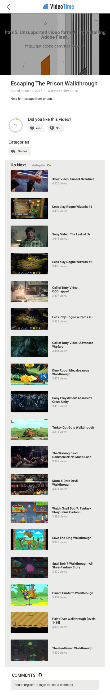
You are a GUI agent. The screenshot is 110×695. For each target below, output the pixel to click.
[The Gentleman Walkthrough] (55, 650)
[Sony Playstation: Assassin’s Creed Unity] (55, 401)
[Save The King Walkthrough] (55, 539)
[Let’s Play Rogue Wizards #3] (55, 319)
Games (22, 151)
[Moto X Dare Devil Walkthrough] (55, 484)
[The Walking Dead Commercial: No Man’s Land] (55, 457)
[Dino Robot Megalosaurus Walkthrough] (55, 374)
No (58, 128)
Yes (38, 128)
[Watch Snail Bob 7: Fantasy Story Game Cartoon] (55, 512)
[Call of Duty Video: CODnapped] (55, 291)
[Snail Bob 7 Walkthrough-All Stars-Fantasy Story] (55, 567)
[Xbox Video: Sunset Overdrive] (55, 181)
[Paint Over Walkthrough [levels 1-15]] (55, 622)
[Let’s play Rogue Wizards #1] (55, 208)
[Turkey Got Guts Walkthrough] (55, 429)
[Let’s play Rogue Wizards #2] (55, 263)
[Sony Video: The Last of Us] (55, 236)
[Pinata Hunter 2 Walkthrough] (55, 595)
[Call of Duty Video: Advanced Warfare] (55, 346)
